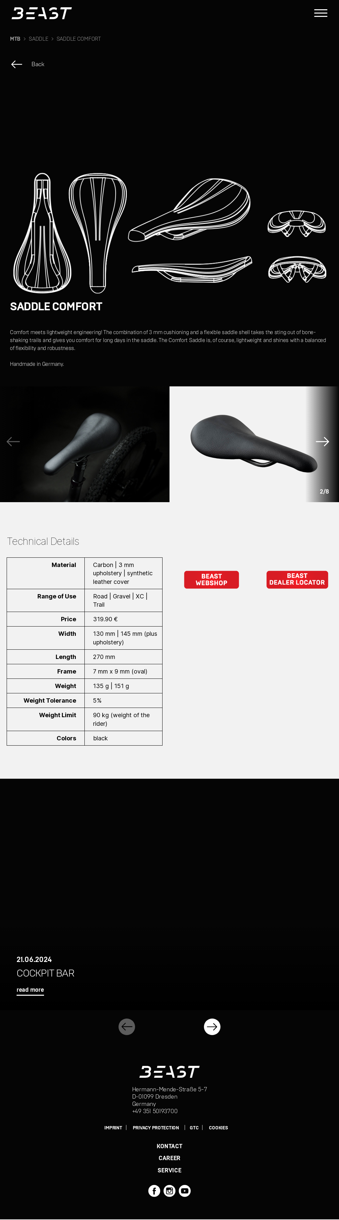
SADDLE (38, 39)
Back (37, 64)
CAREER (169, 1159)
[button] (324, 444)
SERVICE (169, 1171)
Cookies (218, 1128)
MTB (15, 39)
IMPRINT (113, 1128)
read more (30, 990)
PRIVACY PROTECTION (156, 1128)
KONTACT (169, 1147)
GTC (194, 1128)
